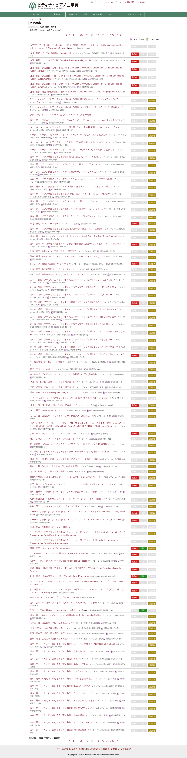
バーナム (34, 127)
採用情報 (82, 749)
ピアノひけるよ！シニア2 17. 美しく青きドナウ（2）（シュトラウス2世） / (77, 194)
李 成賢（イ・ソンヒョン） (43, 589)
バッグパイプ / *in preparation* (56, 548)
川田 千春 (35, 405)
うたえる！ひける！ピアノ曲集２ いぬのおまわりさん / (68, 678)
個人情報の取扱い (94, 749)
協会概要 (65, 749)
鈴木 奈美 (35, 251)
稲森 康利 (35, 392)
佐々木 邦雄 (36, 280)
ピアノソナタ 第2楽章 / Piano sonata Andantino (68, 553)
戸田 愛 (34, 382)
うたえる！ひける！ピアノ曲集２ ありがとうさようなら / (69, 700)
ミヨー (33, 610)
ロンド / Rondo (55, 362)
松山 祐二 (35, 527)
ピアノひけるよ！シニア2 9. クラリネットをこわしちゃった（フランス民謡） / (79, 179)
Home (58, 749)
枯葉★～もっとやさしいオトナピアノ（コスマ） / (65, 274)
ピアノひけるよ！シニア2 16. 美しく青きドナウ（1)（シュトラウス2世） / (77, 186)
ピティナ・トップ (96, 2)
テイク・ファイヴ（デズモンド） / (60, 439)
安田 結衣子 (36, 633)
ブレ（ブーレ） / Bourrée (67, 597)
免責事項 (105, 749)
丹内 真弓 (35, 223)
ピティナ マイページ (114, 2)
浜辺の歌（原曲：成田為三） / (56, 639)
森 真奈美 (35, 374)
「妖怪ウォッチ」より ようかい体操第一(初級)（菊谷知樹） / (81, 398)
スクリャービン (37, 553)
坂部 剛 (34, 484)
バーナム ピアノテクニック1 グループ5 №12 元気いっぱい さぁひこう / (74, 135)
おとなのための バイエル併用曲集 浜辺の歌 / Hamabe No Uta (71, 615)
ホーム (31, 19)
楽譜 (85, 14)
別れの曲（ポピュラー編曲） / (56, 527)
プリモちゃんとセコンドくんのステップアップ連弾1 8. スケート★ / (76, 302)
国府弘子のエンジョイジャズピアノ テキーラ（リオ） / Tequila (71, 459)
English (142, 2)
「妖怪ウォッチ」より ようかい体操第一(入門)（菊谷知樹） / (71, 374)
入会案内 (73, 749)
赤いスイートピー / (51, 223)
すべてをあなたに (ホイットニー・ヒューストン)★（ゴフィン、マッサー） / (76, 484)
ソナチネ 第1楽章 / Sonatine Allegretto (59, 53)
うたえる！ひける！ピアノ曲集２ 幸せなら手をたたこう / (69, 708)
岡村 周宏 (35, 548)
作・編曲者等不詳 (38, 362)
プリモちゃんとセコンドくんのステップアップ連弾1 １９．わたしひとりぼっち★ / (83, 347)
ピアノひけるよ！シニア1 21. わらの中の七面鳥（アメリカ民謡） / (73, 229)
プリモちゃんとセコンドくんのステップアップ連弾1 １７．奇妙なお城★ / (79, 339)
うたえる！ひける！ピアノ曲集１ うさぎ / (62, 659)
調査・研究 (130, 2)
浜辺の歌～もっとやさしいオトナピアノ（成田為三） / (67, 416)
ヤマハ (33, 99)
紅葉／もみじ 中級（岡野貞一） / (60, 387)
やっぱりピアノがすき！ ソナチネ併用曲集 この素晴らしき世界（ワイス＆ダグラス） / (83, 244)
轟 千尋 (34, 451)
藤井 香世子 (36, 492)
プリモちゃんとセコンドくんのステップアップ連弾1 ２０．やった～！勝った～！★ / (84, 354)
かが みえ (35, 114)
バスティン (35, 581)
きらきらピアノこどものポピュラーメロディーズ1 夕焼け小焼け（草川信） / (76, 451)
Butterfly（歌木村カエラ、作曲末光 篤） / (61, 466)
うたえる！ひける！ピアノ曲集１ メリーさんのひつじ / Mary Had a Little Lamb (78, 644)
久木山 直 (35, 416)
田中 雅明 (35, 256)
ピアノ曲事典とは (55, 14)
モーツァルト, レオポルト (42, 597)
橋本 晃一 (35, 120)
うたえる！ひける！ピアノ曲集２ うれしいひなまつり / (68, 693)
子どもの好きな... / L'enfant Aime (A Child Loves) (60, 610)
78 (97, 35)
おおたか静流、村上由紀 (41, 477)
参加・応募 (97, 14)
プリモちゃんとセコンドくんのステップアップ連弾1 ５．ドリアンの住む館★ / (81, 287)
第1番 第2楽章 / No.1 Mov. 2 (55, 264)
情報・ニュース (114, 14)
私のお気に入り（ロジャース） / (57, 269)
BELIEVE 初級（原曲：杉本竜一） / (59, 405)
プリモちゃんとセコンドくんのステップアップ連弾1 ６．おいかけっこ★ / (79, 294)
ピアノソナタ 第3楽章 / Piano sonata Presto (66, 561)
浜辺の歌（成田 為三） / (56, 628)
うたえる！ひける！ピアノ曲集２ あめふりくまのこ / (67, 686)
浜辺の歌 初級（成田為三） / (56, 623)
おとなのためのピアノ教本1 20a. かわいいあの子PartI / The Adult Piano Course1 (79, 236)
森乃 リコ (35, 433)
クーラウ (34, 511)
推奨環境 (128, 749)
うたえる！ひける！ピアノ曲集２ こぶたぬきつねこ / (67, 671)
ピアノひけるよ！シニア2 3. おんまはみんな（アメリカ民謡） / (72, 157)
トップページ (37, 14)
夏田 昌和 (35, 576)
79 (103, 35)
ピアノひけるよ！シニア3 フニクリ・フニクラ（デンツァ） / (70, 216)
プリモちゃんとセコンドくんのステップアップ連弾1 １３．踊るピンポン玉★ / (81, 317)
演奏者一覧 (73, 14)
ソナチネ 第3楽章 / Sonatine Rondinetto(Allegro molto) (67, 60)
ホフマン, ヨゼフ (37, 45)
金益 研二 (35, 506)
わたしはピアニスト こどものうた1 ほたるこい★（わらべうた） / (74, 256)
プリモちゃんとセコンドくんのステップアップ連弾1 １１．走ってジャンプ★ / (81, 309)
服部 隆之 (35, 639)
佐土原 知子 (36, 471)
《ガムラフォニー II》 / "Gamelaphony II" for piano (65, 576)
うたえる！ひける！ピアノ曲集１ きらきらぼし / (65, 651)
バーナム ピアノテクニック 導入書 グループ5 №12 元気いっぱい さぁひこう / (78, 149)
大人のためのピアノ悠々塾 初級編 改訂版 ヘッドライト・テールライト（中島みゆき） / (80, 107)
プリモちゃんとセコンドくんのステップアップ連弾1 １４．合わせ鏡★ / (78, 324)
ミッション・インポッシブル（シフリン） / (62, 506)
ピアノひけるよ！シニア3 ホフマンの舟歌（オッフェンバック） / (72, 209)
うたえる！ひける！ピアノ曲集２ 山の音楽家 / (64, 715)
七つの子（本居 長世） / (56, 471)
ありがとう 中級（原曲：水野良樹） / (60, 251)
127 (112, 35)
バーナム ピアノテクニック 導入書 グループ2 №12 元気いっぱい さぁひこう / (79, 127)
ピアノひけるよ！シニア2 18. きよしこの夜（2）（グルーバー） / (73, 201)
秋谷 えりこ (36, 423)
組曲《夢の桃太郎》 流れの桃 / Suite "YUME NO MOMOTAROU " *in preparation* (80, 92)
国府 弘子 (35, 459)
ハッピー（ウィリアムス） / (55, 410)
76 (86, 35)
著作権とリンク (117, 749)
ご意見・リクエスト (133, 14)
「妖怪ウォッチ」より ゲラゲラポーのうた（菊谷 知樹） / (75, 499)
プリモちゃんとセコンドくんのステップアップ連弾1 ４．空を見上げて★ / (79, 280)
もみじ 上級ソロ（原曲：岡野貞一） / (58, 382)
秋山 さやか (36, 628)
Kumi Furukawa (37, 499)
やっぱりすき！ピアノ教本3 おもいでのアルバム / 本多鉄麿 (69, 603)
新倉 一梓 (35, 466)
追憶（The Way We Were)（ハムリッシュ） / (63, 392)
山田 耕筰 (35, 53)
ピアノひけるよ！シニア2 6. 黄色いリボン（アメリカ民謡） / (70, 172)
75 (81, 35)
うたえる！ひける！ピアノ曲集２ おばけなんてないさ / (68, 722)
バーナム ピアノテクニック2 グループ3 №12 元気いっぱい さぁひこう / (74, 142)
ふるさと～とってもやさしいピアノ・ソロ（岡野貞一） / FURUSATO (74, 444)
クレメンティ (36, 532)
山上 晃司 (35, 410)
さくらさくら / (49, 369)
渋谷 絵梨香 (36, 387)
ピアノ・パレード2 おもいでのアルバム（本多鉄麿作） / (68, 114)
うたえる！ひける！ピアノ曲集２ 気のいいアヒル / (66, 664)
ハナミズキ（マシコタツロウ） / (57, 433)
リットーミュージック (40, 398)
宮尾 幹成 (35, 568)
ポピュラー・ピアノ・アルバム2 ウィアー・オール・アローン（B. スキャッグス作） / (82, 120)
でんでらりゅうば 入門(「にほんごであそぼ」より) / (79, 477)
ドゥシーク (35, 264)
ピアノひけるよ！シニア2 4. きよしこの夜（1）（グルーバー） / (72, 164)
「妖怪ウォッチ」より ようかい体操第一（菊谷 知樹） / (72, 492)
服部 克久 (35, 369)
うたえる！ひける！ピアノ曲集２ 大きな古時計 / (65, 730)
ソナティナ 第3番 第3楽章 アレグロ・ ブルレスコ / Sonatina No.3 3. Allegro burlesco (81, 520)
